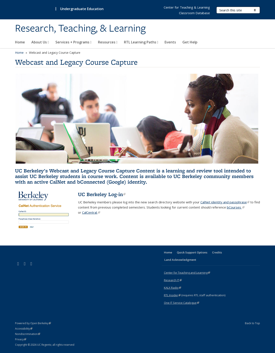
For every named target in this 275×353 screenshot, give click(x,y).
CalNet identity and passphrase (224, 202)
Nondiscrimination (27, 334)
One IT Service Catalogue (181, 303)
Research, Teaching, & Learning (80, 28)
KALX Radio (172, 288)
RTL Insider (172, 295)
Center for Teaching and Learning (187, 273)
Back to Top (252, 323)
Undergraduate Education (82, 8)
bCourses (235, 207)
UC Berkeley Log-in (101, 194)
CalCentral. (91, 212)
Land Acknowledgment (180, 260)
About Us (40, 42)
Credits (217, 252)
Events (170, 42)
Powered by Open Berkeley (33, 323)
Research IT (173, 280)
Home (20, 42)
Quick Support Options (192, 252)
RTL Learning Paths (141, 42)
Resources (108, 42)
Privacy (20, 339)
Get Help (189, 42)
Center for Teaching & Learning (187, 7)
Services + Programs (73, 42)
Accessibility (23, 328)
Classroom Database (194, 13)
